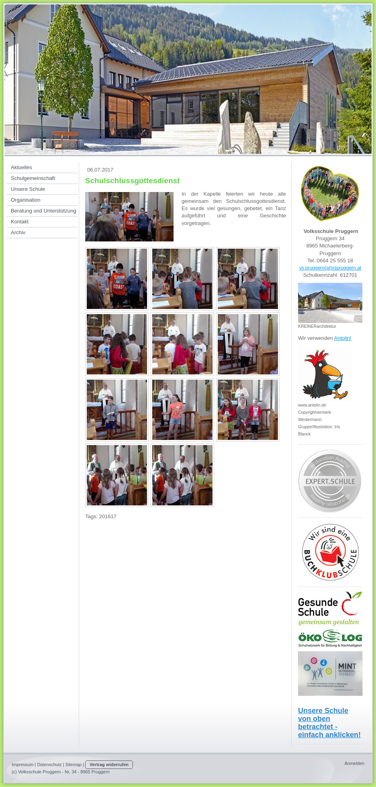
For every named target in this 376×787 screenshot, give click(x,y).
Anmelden (354, 763)
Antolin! (342, 338)
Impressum (22, 764)
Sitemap (73, 764)
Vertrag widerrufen (109, 764)
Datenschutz (49, 764)
